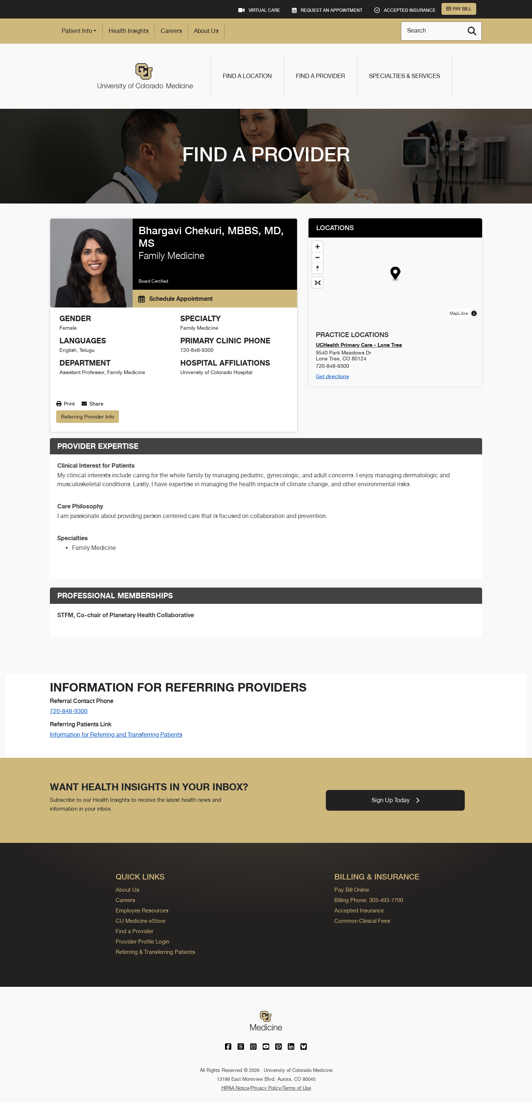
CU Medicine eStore (141, 921)
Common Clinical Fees (362, 921)
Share (92, 404)
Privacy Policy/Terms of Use (281, 1088)
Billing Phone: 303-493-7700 (368, 900)
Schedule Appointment (175, 298)
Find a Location (247, 76)
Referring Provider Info (87, 417)
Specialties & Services (404, 76)
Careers (171, 30)
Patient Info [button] (77, 30)
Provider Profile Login (142, 941)
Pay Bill (458, 8)
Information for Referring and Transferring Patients (116, 734)
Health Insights (129, 30)
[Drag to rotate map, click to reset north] (317, 268)
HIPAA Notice (235, 1088)
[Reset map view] (317, 282)
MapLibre (459, 313)
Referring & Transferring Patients (155, 952)
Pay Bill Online (351, 890)
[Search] (472, 31)
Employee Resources (142, 910)
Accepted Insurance (359, 910)
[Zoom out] (317, 257)
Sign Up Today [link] (395, 800)
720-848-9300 (69, 710)
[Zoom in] (317, 246)
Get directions (332, 376)
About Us (206, 30)
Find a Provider (320, 76)
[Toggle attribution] (474, 313)
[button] (395, 274)
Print (65, 404)
